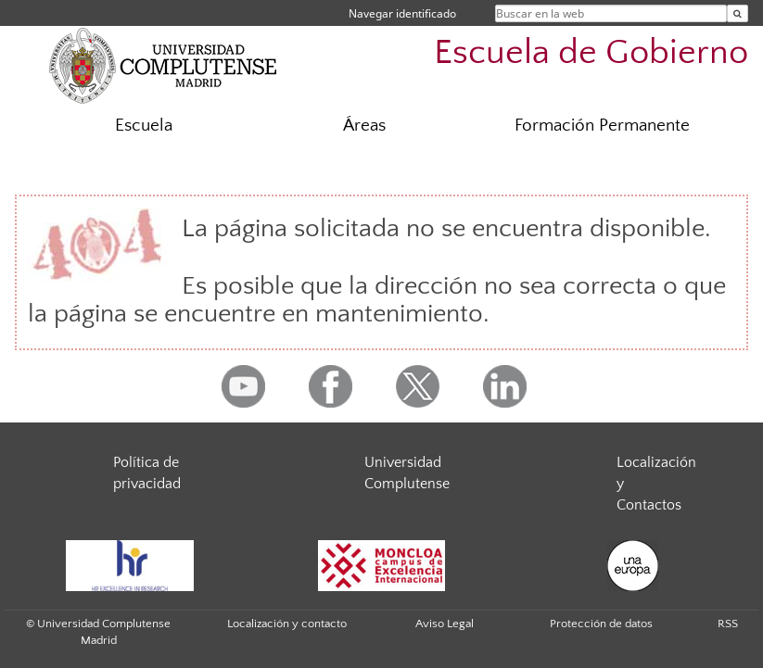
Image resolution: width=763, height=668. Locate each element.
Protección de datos (601, 623)
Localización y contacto (287, 623)
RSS (728, 623)
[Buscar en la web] (737, 13)
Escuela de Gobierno (591, 52)
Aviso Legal (444, 623)
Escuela (143, 125)
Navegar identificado (402, 13)
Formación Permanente (602, 125)
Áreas (364, 125)
